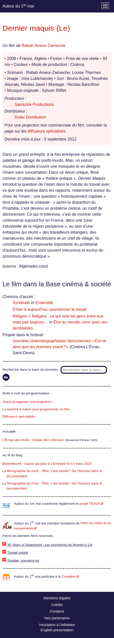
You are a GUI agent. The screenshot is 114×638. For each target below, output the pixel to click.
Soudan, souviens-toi (23, 560)
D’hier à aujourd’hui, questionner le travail (49, 309)
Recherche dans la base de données (30, 369)
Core (69, 576)
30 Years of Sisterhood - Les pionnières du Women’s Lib (49, 545)
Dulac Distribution (30, 117)
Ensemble (44, 303)
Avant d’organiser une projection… (28, 402)
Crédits (57, 605)
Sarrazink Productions (34, 104)
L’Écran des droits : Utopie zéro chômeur (33, 440)
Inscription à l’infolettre (57, 625)
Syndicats (21, 303)
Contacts (57, 611)
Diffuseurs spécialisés (18, 416)
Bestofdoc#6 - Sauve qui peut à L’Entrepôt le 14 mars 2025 (47, 464)
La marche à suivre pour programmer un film (36, 409)
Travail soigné (17, 552)
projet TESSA (89, 503)
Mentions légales (57, 598)
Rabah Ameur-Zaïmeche (43, 45)
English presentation (57, 630)
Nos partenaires (57, 618)
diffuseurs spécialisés (47, 131)
